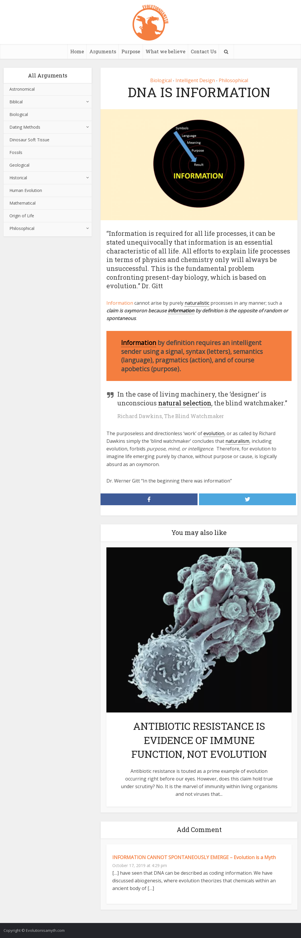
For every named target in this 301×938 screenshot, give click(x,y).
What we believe (165, 51)
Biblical (16, 102)
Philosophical (21, 228)
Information (119, 303)
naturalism (237, 441)
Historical (18, 177)
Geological (19, 165)
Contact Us (203, 51)
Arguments (102, 51)
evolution (213, 433)
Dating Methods (24, 127)
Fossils (15, 152)
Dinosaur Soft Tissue (29, 139)
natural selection (184, 403)
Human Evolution (25, 190)
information (181, 310)
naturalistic (197, 303)
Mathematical (22, 203)
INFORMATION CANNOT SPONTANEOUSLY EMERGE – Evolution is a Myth (194, 857)
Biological (18, 114)
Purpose (130, 51)
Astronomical (22, 89)
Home (77, 51)
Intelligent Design (195, 80)
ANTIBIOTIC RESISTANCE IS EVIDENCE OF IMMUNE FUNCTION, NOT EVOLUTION (199, 739)
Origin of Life (21, 215)
